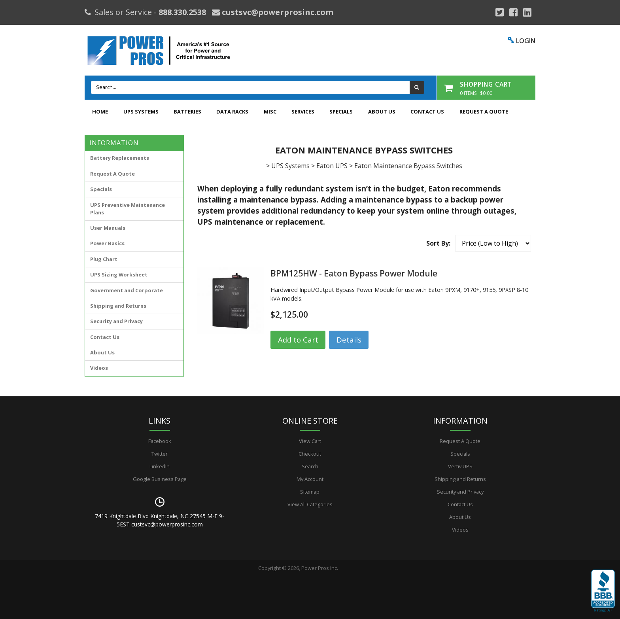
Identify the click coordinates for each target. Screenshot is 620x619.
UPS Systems (141, 111)
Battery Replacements (119, 157)
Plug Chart (103, 259)
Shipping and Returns (118, 305)
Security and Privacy (116, 321)
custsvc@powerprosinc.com (276, 12)
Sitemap (309, 491)
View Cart (310, 441)
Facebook (159, 441)
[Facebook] (513, 12)
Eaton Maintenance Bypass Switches (408, 165)
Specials (341, 111)
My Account (310, 479)
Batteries (187, 111)
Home (100, 111)
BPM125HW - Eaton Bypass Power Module (353, 273)
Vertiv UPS (460, 466)
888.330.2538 (182, 12)
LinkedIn (159, 466)
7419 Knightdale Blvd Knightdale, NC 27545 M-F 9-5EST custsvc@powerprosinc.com (159, 520)
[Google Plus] (499, 12)
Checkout (310, 453)
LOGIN (525, 40)
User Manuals (107, 227)
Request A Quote (483, 111)
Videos (99, 367)
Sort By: (438, 243)
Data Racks (232, 111)
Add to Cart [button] (298, 340)
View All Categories (310, 504)
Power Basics (107, 243)
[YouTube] (527, 12)
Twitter (159, 453)
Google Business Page (160, 479)
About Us (381, 111)
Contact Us (427, 111)
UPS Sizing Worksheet (118, 274)
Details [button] (348, 340)
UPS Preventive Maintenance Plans (127, 208)
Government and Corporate (126, 290)
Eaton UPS (332, 165)
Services (302, 111)
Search (310, 466)
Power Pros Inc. (319, 568)
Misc (270, 111)
